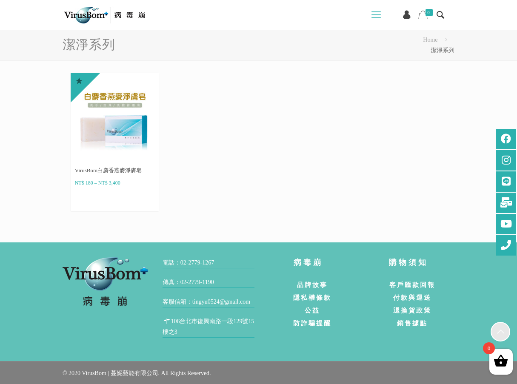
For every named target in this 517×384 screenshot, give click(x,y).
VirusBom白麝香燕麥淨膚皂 (108, 170)
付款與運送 (412, 297)
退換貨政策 (412, 310)
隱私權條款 (312, 297)
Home (430, 40)
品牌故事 (312, 284)
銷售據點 (412, 323)
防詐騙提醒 (312, 323)
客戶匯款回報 (412, 284)
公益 (312, 310)
